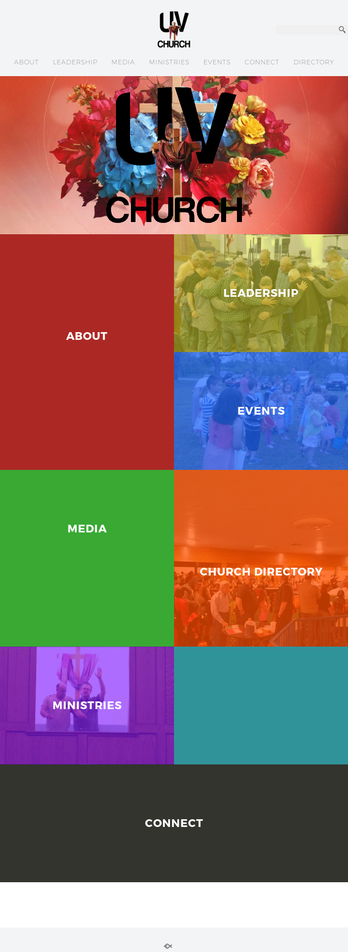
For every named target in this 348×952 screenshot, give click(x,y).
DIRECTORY (314, 62)
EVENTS (217, 62)
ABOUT (26, 62)
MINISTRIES (169, 62)
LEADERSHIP (75, 62)
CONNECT (262, 62)
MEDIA (123, 62)
